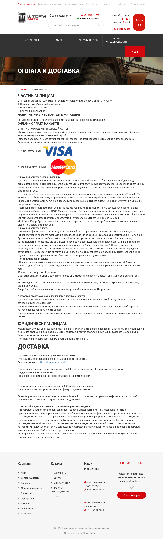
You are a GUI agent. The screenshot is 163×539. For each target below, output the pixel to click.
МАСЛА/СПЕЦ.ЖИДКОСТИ (116, 40)
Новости (106, 4)
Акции (135, 51)
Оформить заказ (121, 28)
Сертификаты (92, 4)
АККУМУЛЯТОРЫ (88, 40)
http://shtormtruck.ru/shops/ (54, 362)
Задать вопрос (131, 495)
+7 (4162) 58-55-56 (94, 489)
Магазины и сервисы (60, 4)
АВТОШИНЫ (32, 40)
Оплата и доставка (27, 4)
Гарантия (42, 4)
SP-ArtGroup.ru (91, 533)
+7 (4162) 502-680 (90, 15)
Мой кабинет (27, 508)
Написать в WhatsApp (88, 18)
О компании (78, 4)
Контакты (26, 513)
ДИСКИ (60, 40)
